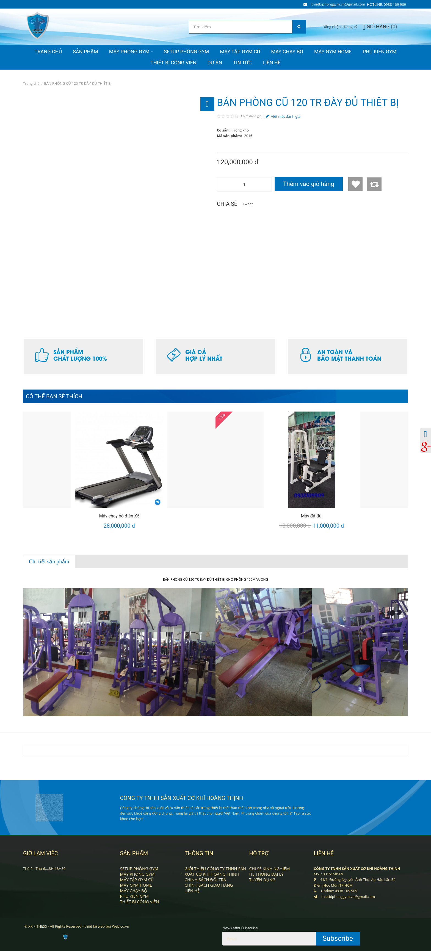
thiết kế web (94, 926)
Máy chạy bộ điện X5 (119, 516)
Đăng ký (350, 26)
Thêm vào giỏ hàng (308, 183)
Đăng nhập (331, 26)
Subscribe (338, 938)
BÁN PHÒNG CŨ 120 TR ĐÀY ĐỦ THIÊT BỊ (78, 83)
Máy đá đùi (312, 516)
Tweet (248, 203)
